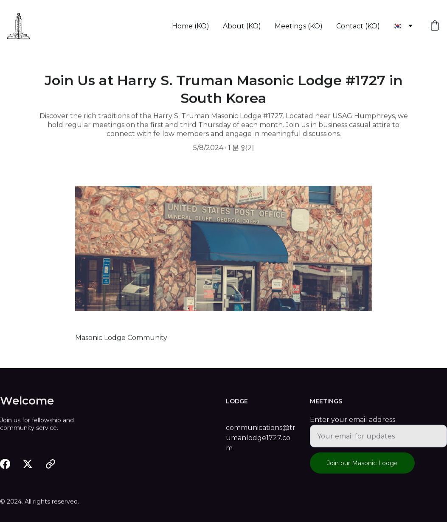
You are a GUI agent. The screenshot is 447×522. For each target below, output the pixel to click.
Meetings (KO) (299, 26)
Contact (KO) (358, 26)
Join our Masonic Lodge (362, 467)
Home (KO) (190, 26)
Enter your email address (352, 424)
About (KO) (242, 26)
